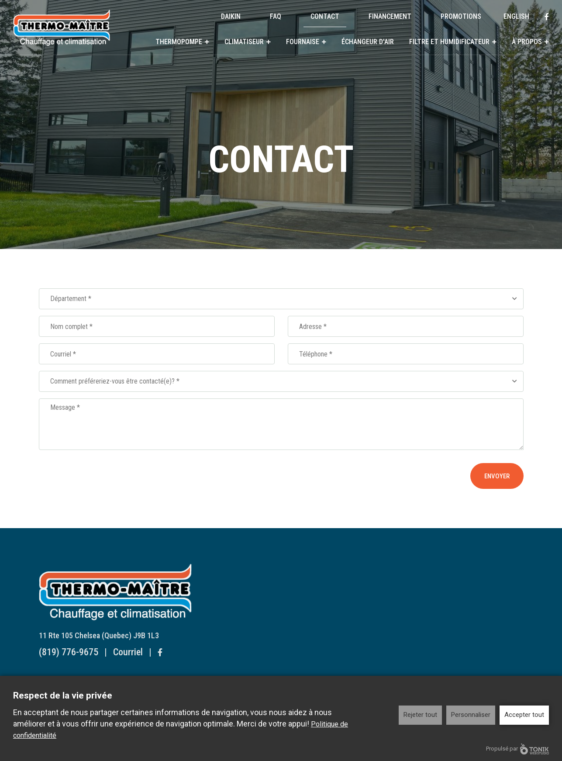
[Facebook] (547, 16)
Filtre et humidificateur (449, 42)
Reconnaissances (366, 673)
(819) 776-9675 (68, 658)
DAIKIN (231, 16)
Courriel (128, 658)
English (516, 16)
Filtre (349, 620)
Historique (356, 661)
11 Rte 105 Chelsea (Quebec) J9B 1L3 (99, 641)
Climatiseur (244, 42)
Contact (324, 16)
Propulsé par (517, 749)
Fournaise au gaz (255, 673)
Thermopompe (178, 42)
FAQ (275, 16)
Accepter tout (524, 715)
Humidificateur (362, 632)
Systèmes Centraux (258, 602)
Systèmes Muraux (256, 591)
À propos (527, 42)
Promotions (461, 16)
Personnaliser (470, 715)
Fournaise (302, 42)
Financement (390, 16)
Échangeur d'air (367, 42)
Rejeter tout (420, 715)
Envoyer (497, 476)
